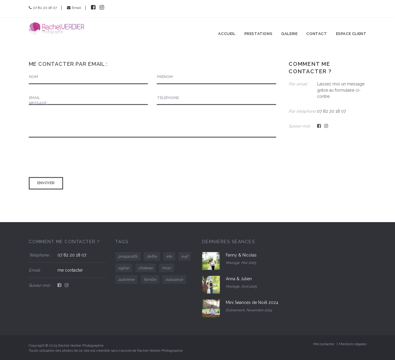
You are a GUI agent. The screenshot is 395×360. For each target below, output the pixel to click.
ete (169, 256)
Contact (316, 29)
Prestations (258, 29)
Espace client (351, 29)
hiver (166, 268)
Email (74, 8)
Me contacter (323, 344)
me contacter (70, 270)
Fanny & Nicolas (241, 255)
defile (152, 256)
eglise (123, 268)
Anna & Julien (239, 278)
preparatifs (127, 256)
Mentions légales (353, 344)
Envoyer (46, 183)
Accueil (226, 29)
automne (126, 279)
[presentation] (74, 158)
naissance (174, 279)
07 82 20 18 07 (43, 8)
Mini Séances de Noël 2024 (252, 302)
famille (150, 279)
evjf (184, 256)
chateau (145, 268)
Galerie (289, 29)
